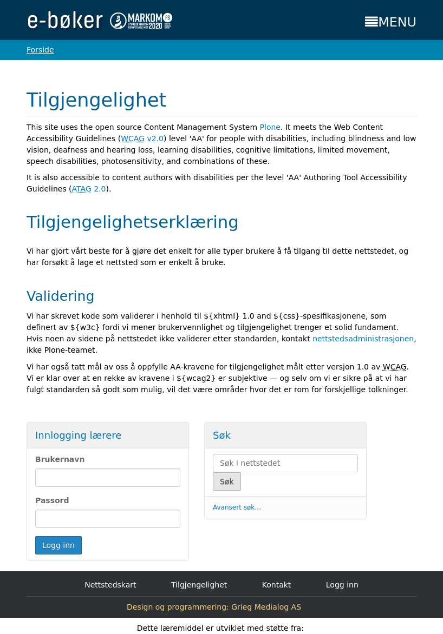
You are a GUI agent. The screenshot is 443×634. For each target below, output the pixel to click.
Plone (270, 127)
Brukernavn (59, 459)
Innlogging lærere (78, 435)
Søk (222, 435)
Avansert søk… (237, 507)
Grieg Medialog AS (266, 607)
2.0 (89, 188)
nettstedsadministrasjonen (363, 338)
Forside (40, 49)
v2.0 (142, 138)
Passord (52, 500)
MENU (390, 22)
